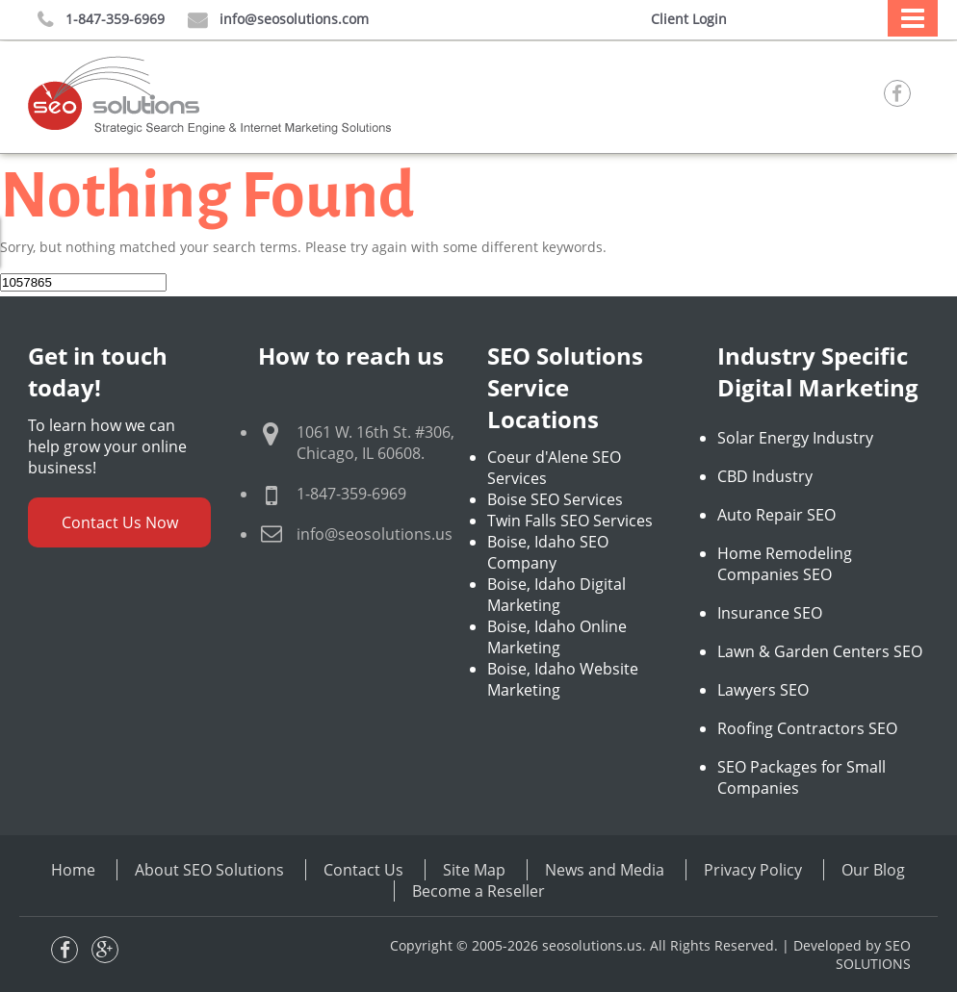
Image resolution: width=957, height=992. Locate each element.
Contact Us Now (120, 522)
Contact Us (363, 869)
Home (73, 869)
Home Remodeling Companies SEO (784, 564)
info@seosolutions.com (278, 20)
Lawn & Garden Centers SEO (819, 651)
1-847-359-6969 (101, 20)
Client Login (689, 19)
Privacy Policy (753, 869)
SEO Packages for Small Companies (801, 777)
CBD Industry (765, 476)
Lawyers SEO (763, 689)
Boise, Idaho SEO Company (547, 552)
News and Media (604, 869)
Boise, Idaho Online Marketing (557, 637)
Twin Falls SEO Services (570, 520)
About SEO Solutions (209, 869)
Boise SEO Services (555, 499)
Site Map (474, 869)
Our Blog (873, 869)
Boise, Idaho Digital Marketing (556, 594)
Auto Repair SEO (776, 514)
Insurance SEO (769, 612)
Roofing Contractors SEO (807, 728)
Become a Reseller (478, 891)
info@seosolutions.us (375, 534)
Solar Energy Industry (795, 437)
